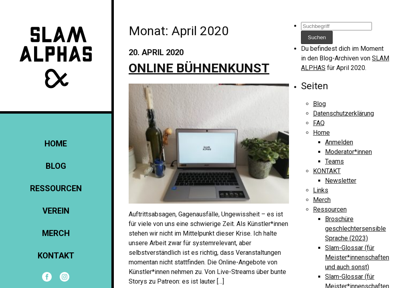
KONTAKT (56, 255)
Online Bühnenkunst (199, 68)
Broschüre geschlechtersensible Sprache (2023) (355, 228)
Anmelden (339, 142)
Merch (56, 233)
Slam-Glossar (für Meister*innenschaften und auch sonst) (357, 257)
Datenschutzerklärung (343, 113)
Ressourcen (56, 188)
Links (320, 190)
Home (55, 143)
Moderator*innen (348, 152)
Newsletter (340, 180)
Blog (56, 166)
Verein (55, 211)
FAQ (319, 123)
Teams (334, 161)
